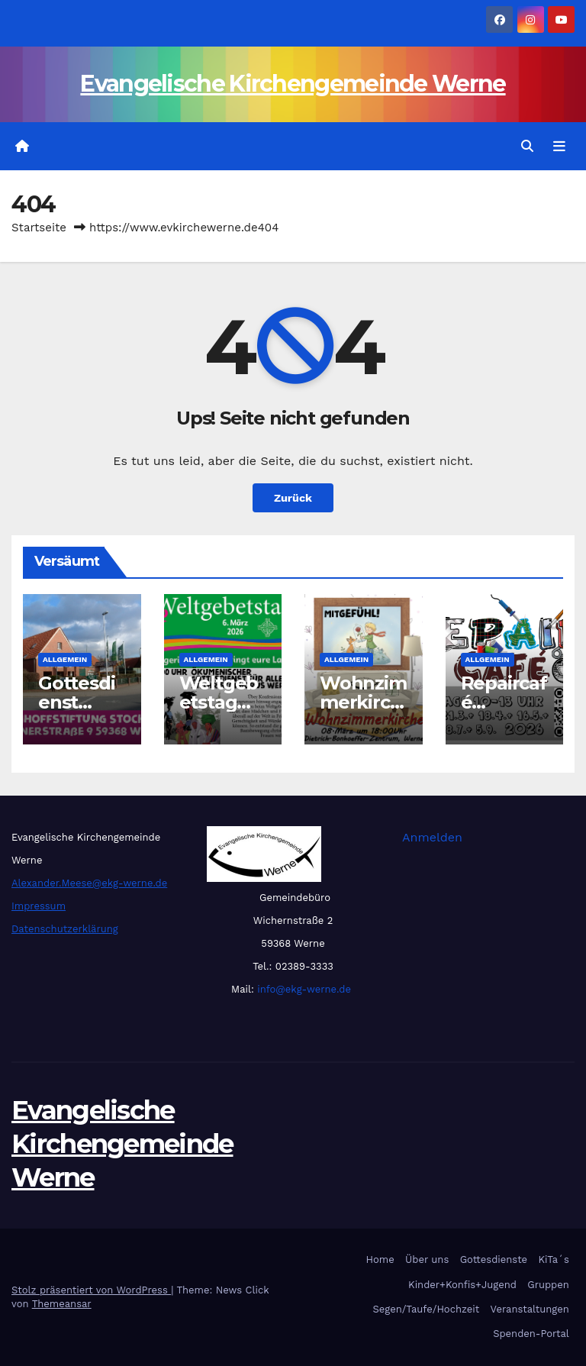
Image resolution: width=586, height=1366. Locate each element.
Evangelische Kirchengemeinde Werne (292, 83)
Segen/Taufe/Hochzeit (425, 1309)
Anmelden (432, 837)
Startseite (38, 227)
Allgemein (65, 659)
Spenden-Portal (531, 1333)
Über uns (427, 1259)
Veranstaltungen (530, 1309)
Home (380, 1259)
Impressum (38, 906)
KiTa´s (553, 1259)
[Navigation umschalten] (559, 147)
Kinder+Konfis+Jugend (462, 1284)
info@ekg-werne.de (302, 989)
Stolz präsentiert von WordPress (91, 1290)
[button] (527, 146)
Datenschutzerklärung (64, 929)
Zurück (293, 498)
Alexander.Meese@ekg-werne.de (89, 883)
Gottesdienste (493, 1259)
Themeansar (62, 1303)
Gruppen (548, 1284)
